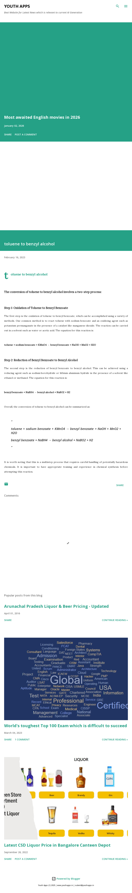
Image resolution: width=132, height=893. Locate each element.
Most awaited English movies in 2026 (42, 117)
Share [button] (8, 134)
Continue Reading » (115, 620)
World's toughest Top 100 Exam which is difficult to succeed (65, 725)
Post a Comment (26, 134)
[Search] (118, 6)
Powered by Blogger (66, 878)
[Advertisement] (66, 190)
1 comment (22, 739)
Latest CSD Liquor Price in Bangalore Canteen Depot (57, 845)
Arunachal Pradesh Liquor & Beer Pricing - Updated (56, 606)
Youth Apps (17, 6)
